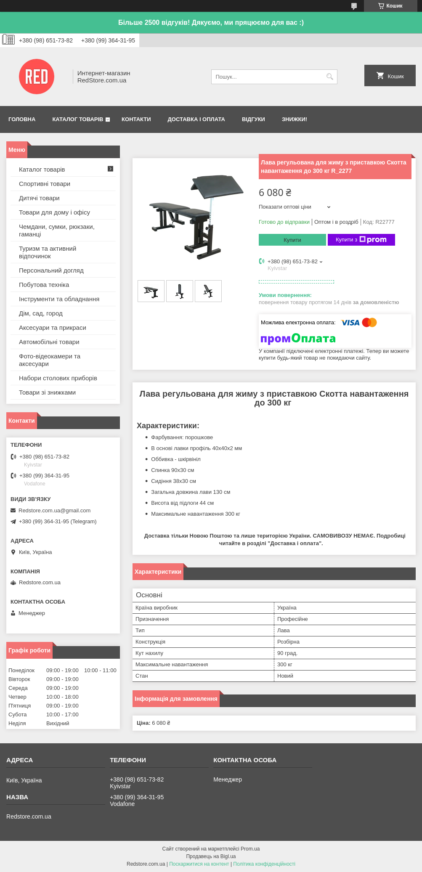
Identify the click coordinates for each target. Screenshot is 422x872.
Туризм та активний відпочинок (47, 252)
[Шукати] (330, 76)
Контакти (136, 119)
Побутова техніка (44, 284)
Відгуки (253, 119)
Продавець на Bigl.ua (211, 856)
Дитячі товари (39, 197)
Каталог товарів (77, 119)
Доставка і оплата (196, 119)
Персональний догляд (51, 270)
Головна (21, 119)
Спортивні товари (44, 183)
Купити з (361, 240)
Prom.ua (250, 849)
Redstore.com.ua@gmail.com (54, 510)
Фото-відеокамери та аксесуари (49, 360)
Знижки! (294, 119)
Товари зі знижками (47, 392)
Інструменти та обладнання (59, 298)
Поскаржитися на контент (199, 864)
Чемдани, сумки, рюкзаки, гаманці (57, 230)
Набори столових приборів (58, 378)
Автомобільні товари (49, 341)
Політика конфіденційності (264, 864)
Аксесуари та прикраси (52, 327)
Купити (292, 240)
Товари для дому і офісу (54, 212)
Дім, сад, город (41, 313)
